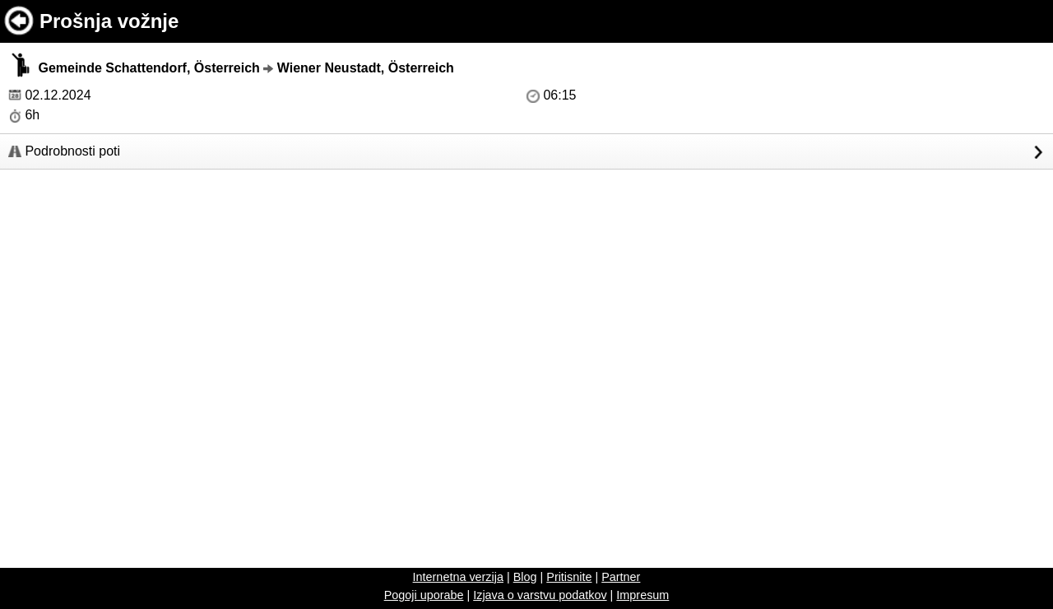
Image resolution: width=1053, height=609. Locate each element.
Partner (620, 576)
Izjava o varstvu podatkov (539, 595)
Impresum (642, 595)
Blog (525, 576)
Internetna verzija (458, 576)
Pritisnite (568, 576)
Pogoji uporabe (424, 595)
